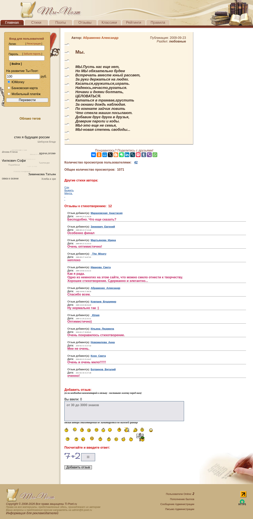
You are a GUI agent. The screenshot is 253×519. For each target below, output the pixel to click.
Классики (109, 23)
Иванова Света (101, 267)
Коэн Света (98, 355)
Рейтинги (133, 23)
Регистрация (34, 43)
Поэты (60, 23)
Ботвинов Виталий (103, 369)
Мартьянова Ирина (103, 240)
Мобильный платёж (23, 94)
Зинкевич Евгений (103, 226)
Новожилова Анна (103, 342)
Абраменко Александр (105, 288)
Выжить (69, 190)
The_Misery (98, 253)
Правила (158, 23)
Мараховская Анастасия (107, 213)
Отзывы (85, 23)
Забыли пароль (32, 53)
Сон (66, 187)
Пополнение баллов (182, 499)
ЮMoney (15, 82)
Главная (12, 23)
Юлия (95, 315)
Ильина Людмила (102, 328)
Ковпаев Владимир (103, 301)
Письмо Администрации (179, 509)
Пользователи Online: (180, 493)
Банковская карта (22, 88)
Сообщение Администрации (177, 504)
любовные (177, 41)
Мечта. (68, 193)
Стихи (36, 23)
